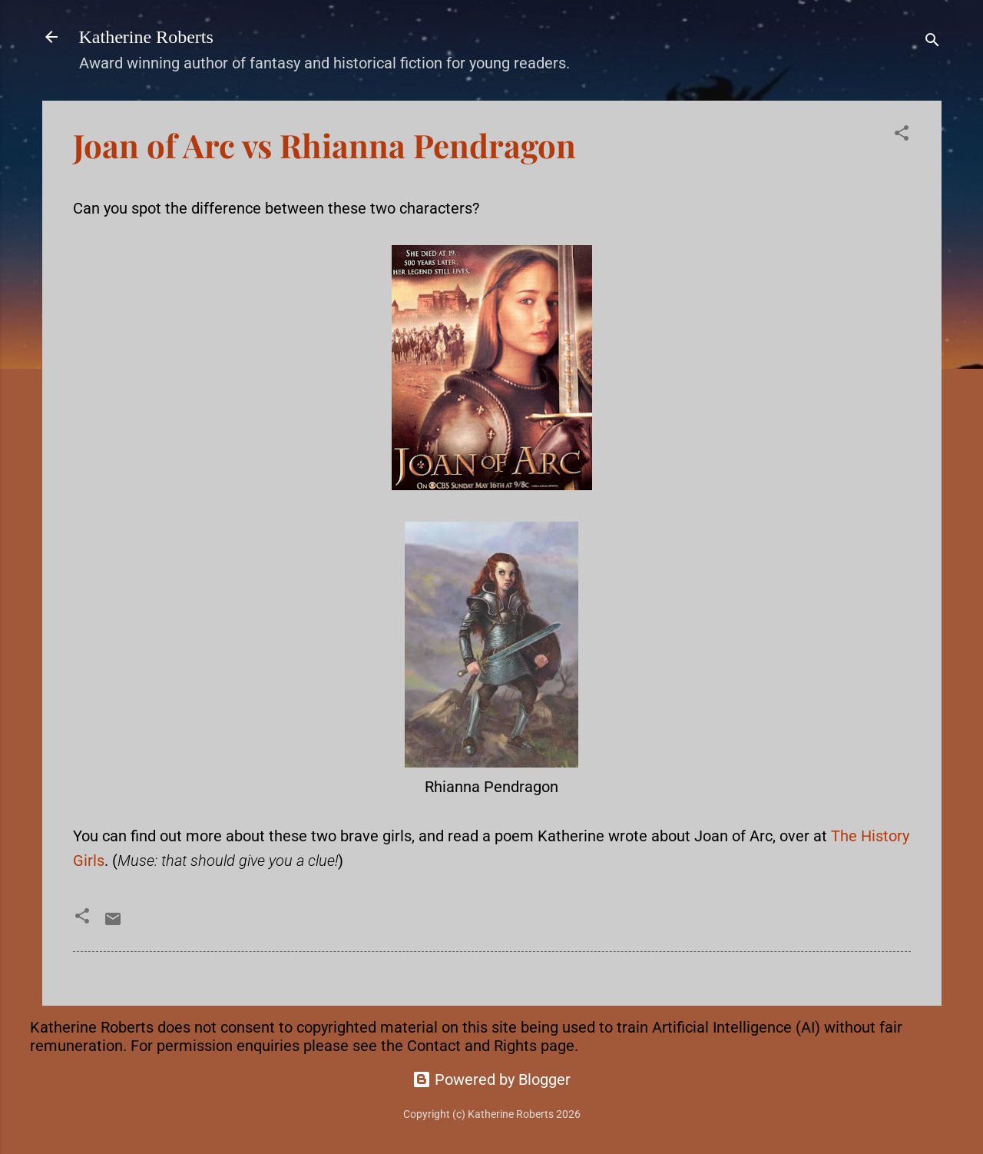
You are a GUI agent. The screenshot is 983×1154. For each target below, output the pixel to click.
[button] (901, 135)
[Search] (932, 41)
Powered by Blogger (491, 1079)
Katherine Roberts (146, 37)
